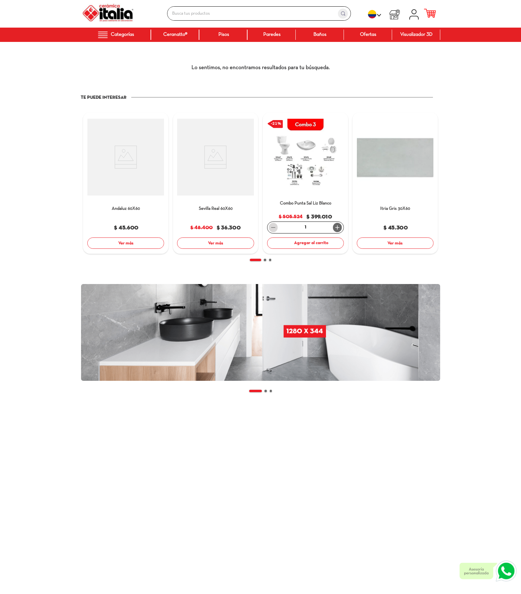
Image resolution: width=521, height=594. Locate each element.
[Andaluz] (125, 184)
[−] (273, 227)
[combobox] (252, 13)
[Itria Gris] (395, 184)
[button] (255, 260)
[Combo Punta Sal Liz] (305, 184)
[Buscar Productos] (343, 14)
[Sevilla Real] (215, 184)
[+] (338, 227)
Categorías (116, 34)
